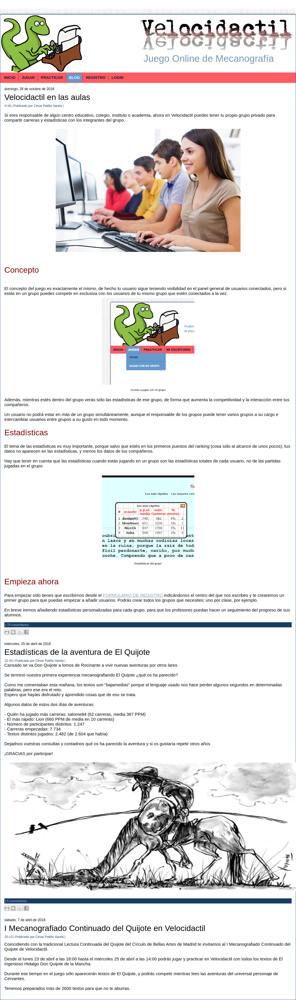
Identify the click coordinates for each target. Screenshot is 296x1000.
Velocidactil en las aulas (47, 97)
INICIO (10, 77)
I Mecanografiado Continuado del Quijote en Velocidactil (104, 928)
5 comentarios (17, 901)
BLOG (74, 77)
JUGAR (28, 77)
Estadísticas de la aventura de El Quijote (77, 652)
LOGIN (117, 77)
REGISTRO (95, 77)
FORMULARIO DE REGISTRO (133, 595)
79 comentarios (18, 625)
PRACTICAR (52, 77)
